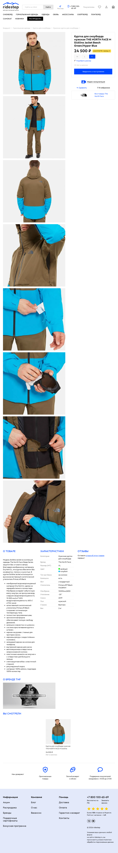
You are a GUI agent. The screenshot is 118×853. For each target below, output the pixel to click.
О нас (34, 807)
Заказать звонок (105, 801)
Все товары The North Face (101, 95)
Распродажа (35, 19)
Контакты (64, 818)
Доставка (64, 802)
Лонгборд (96, 14)
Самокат (7, 19)
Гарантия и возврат (69, 812)
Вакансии (36, 812)
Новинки (19, 19)
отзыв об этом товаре (95, 555)
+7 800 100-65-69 (75, 7)
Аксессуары (68, 14)
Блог (33, 802)
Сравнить (82, 88)
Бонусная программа (14, 825)
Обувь (56, 14)
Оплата (63, 807)
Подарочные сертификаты (10, 819)
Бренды (7, 812)
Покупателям (88, 7)
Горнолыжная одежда (27, 14)
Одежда (45, 14)
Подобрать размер (83, 61)
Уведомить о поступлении (93, 71)
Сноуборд (7, 14)
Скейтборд (82, 14)
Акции (6, 802)
